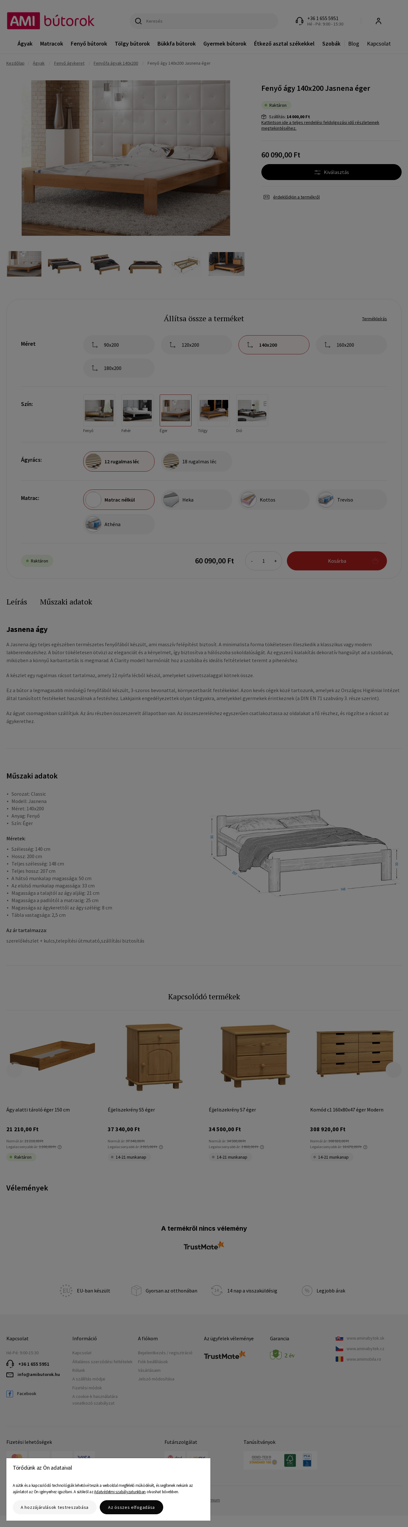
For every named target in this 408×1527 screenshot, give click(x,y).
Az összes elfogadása (131, 1507)
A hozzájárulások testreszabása (55, 1507)
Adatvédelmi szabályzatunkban (120, 1491)
